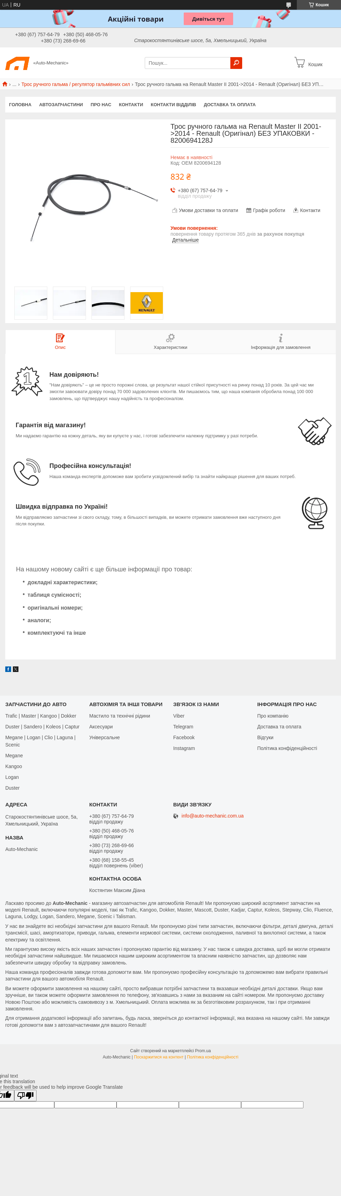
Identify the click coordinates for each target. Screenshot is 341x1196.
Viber (178, 716)
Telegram (183, 726)
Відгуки (265, 737)
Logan (12, 777)
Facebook (184, 737)
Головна (20, 104)
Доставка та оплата (230, 104)
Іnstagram (184, 748)
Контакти (131, 104)
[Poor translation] (25, 1095)
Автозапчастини (61, 104)
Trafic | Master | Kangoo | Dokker (40, 716)
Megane (14, 755)
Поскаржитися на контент (158, 1057)
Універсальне (104, 737)
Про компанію (272, 716)
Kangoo (13, 766)
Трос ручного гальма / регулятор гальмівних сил (76, 84)
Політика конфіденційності (287, 748)
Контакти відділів (173, 104)
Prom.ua (203, 1050)
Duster (12, 788)
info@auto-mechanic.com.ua (213, 816)
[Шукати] (236, 63)
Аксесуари (101, 726)
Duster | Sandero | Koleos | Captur (42, 726)
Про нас (100, 104)
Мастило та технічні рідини (119, 716)
